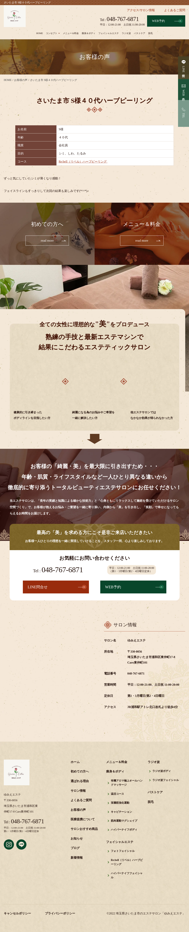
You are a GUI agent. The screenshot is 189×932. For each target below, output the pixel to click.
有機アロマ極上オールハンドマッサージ (127, 783)
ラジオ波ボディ (161, 771)
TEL (183, 115)
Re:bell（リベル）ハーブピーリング (83, 161)
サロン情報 (78, 790)
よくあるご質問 (174, 10)
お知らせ (77, 838)
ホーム (75, 762)
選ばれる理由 (80, 781)
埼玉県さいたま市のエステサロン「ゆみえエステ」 (150, 913)
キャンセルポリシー (17, 913)
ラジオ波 (126, 33)
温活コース (117, 794)
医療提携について (83, 819)
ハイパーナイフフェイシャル (127, 875)
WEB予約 (158, 20)
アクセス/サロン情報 (141, 10)
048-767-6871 (119, 19)
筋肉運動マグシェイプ (124, 821)
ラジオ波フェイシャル (165, 780)
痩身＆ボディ (88, 33)
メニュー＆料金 (71, 33)
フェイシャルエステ (108, 33)
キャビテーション (121, 812)
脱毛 (150, 33)
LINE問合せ (183, 71)
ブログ (75, 848)
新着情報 (77, 858)
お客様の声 (78, 810)
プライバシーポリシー (60, 913)
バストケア (139, 33)
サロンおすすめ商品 (84, 829)
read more (47, 240)
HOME (39, 33)
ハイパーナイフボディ (124, 830)
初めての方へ (80, 771)
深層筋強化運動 (120, 803)
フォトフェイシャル (123, 851)
